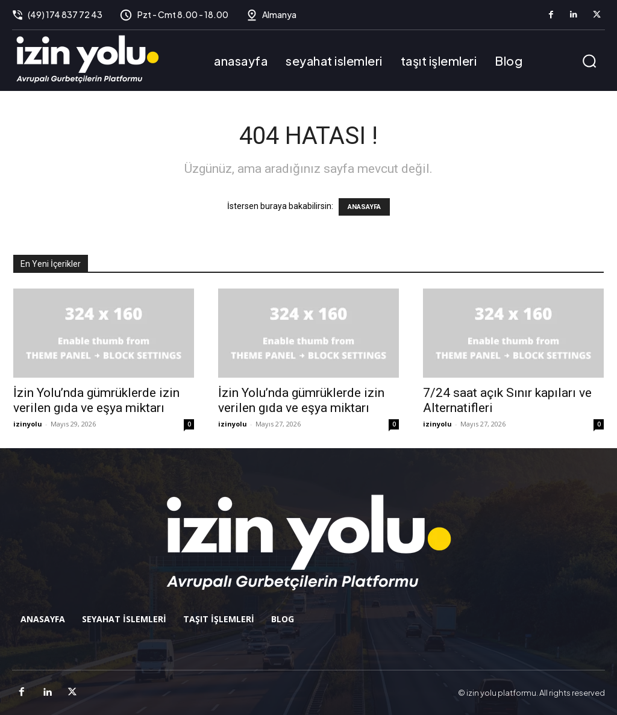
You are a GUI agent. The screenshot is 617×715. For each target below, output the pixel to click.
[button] (589, 60)
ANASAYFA (364, 207)
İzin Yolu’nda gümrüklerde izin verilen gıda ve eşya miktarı (96, 400)
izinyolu (27, 423)
